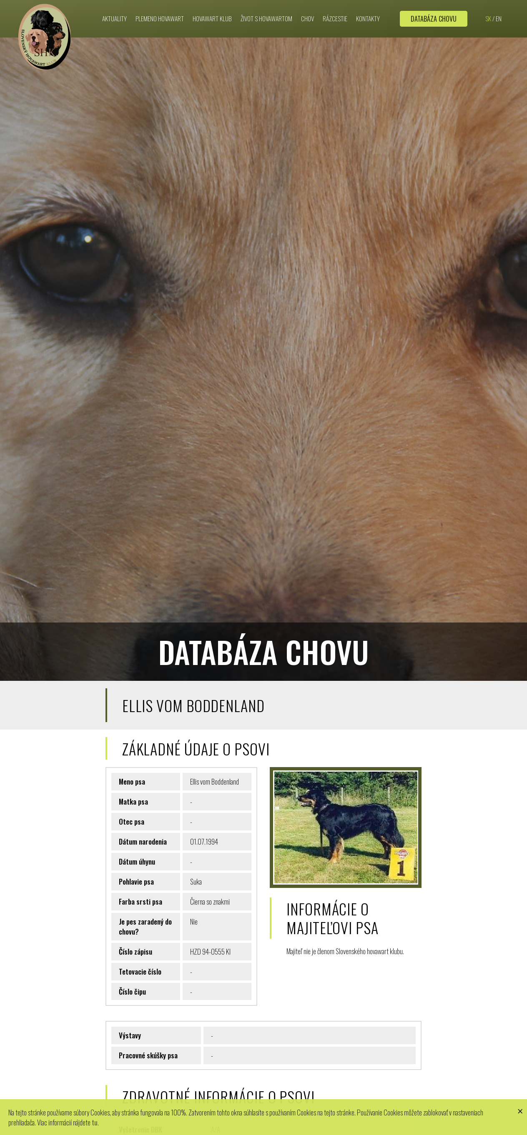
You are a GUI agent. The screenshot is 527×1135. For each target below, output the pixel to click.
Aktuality (114, 6)
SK (488, 6)
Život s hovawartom (266, 6)
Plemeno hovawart (160, 6)
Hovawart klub (212, 6)
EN (499, 6)
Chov (307, 6)
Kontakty (368, 6)
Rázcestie (335, 6)
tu (95, 1121)
